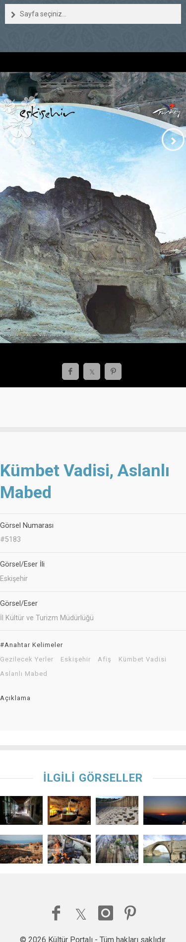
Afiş (105, 659)
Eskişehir (76, 659)
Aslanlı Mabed (24, 673)
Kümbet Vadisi (143, 659)
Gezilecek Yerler (27, 659)
